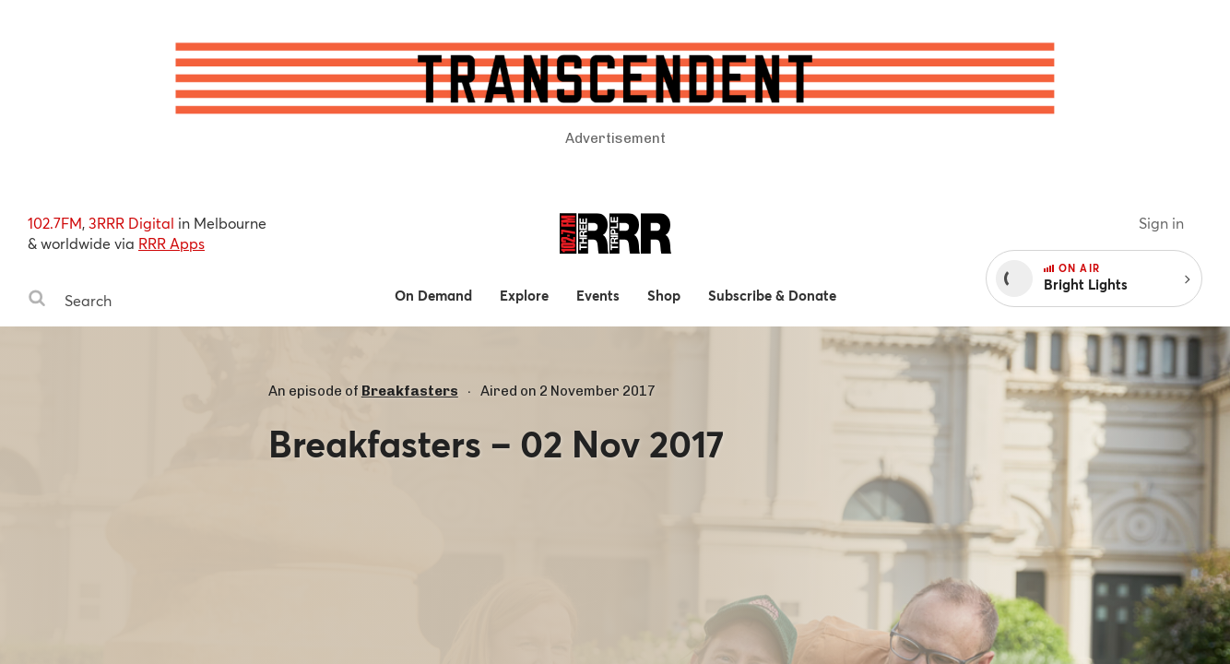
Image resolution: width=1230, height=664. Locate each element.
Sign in (1161, 222)
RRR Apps (171, 243)
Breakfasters (409, 391)
